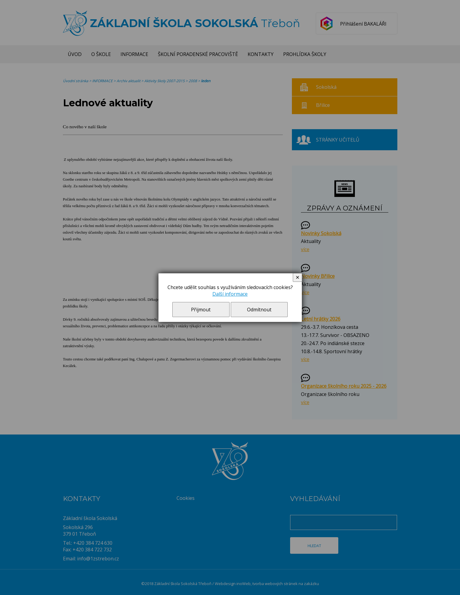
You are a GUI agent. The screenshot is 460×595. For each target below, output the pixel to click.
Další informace (230, 294)
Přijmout (201, 309)
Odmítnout (259, 309)
